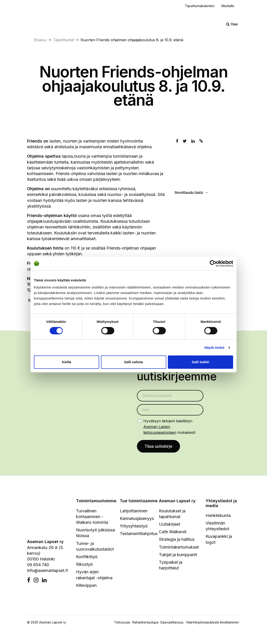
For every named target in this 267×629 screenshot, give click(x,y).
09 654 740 (38, 565)
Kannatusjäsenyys (137, 518)
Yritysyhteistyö (134, 526)
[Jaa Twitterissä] (185, 141)
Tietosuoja (122, 622)
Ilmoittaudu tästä (189, 192)
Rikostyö (84, 564)
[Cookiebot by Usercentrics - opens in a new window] (213, 263)
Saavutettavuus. (173, 622)
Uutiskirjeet (169, 524)
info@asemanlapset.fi (47, 571)
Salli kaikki (200, 362)
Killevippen (86, 585)
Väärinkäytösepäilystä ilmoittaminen (212, 622)
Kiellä (66, 362)
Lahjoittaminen (133, 511)
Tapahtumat (63, 40)
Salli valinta (133, 362)
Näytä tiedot (214, 347)
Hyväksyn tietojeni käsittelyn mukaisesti (169, 427)
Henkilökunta (218, 515)
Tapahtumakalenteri (200, 6)
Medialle (227, 6)
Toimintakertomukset (179, 547)
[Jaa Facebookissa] (177, 141)
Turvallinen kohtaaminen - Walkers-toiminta (92, 517)
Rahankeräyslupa (146, 622)
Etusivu (40, 40)
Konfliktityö (87, 557)
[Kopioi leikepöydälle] (201, 141)
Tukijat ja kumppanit (178, 554)
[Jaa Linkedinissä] (193, 141)
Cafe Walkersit (172, 532)
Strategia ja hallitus (176, 539)
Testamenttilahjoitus (139, 533)
